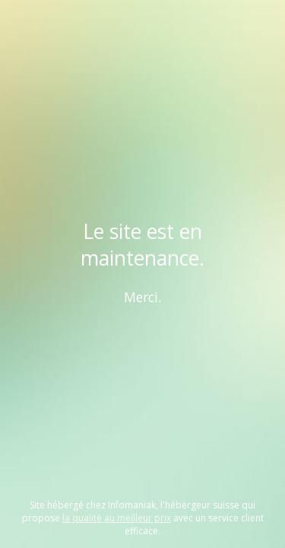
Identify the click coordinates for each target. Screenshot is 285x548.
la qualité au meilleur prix (116, 517)
